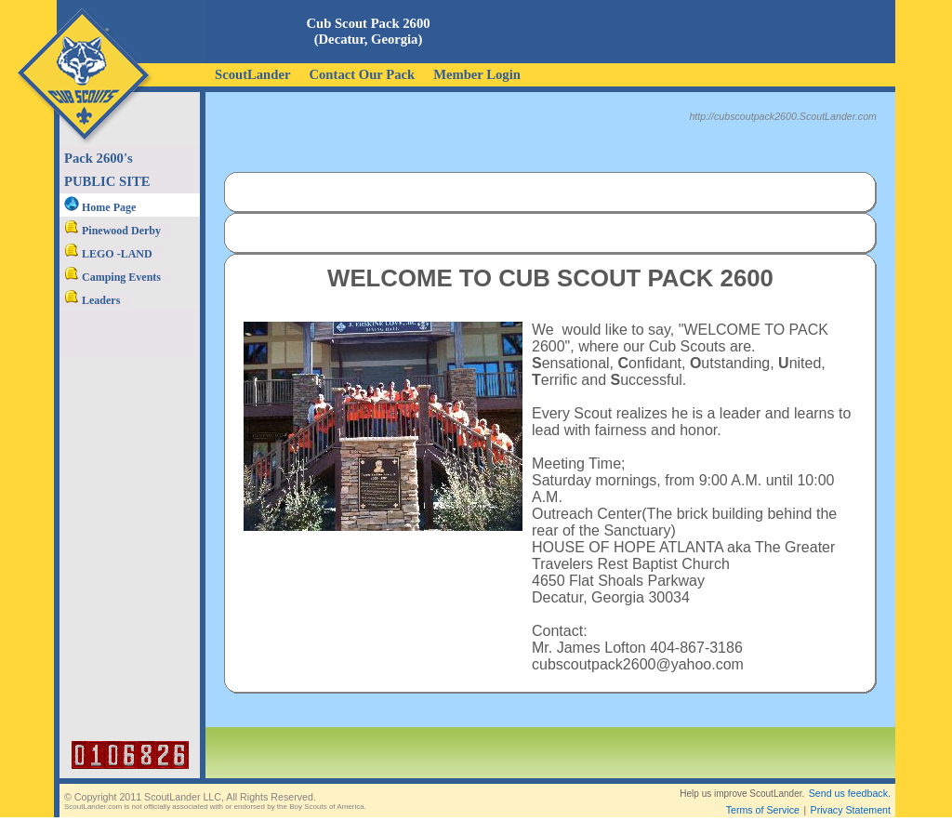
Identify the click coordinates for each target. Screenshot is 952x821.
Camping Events (112, 277)
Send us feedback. (850, 778)
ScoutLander (252, 74)
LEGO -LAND (108, 253)
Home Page (100, 207)
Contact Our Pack (362, 74)
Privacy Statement (851, 795)
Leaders (92, 300)
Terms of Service (763, 795)
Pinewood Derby (112, 230)
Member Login (477, 74)
